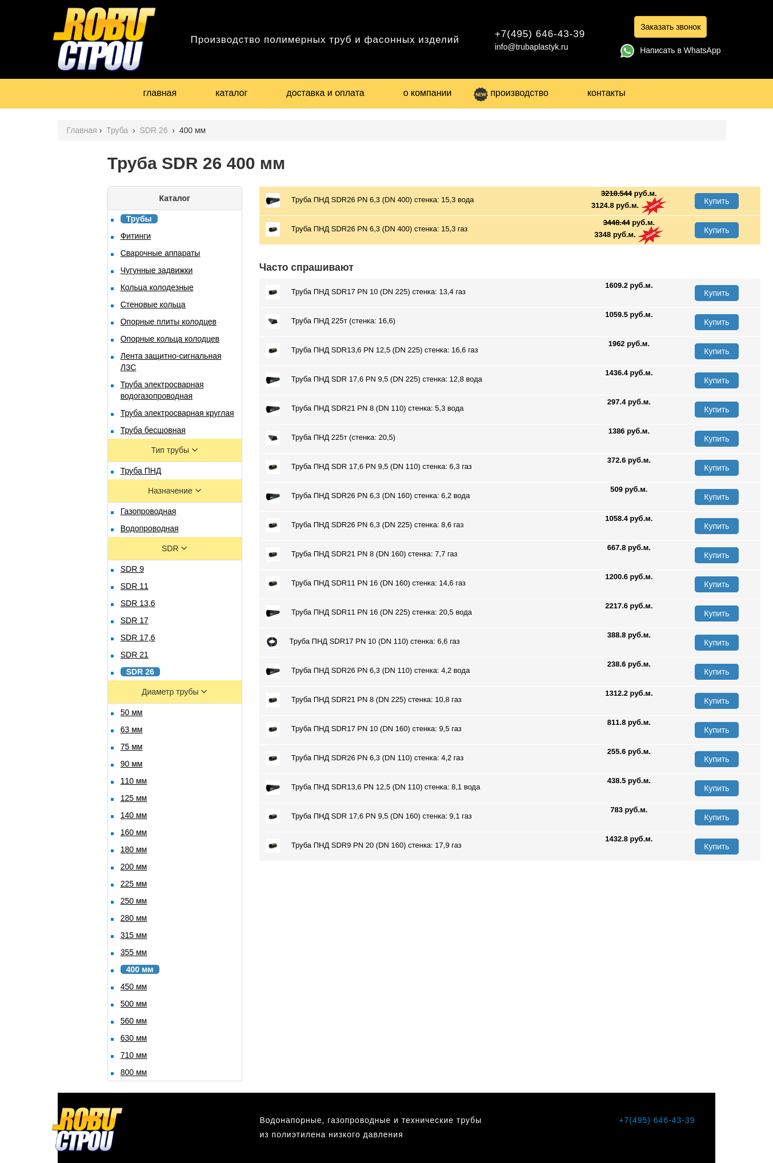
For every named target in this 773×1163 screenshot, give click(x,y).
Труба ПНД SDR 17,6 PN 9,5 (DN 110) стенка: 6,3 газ (369, 467)
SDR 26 (154, 130)
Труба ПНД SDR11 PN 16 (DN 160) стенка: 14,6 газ (366, 583)
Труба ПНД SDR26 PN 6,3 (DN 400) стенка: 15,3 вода (370, 200)
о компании (427, 93)
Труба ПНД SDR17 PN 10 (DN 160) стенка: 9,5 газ (364, 729)
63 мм (132, 729)
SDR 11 (135, 586)
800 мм (134, 1072)
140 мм (134, 815)
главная (160, 93)
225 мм (134, 883)
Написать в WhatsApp (670, 50)
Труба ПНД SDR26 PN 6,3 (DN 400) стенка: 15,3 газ (367, 229)
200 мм (134, 866)
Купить (716, 201)
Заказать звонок (670, 26)
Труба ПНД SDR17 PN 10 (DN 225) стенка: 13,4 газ (366, 292)
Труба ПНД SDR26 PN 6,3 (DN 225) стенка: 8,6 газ (365, 525)
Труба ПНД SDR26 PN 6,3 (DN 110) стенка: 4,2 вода (368, 671)
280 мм (134, 918)
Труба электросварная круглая (177, 413)
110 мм (134, 780)
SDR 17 (135, 620)
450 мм (134, 986)
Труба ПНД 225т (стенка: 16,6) (330, 321)
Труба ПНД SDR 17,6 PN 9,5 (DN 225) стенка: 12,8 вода (374, 379)
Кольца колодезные (157, 287)
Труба (118, 130)
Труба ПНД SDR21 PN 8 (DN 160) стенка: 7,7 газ (362, 554)
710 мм (134, 1055)
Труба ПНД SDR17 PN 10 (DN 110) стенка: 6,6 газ (363, 642)
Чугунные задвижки (157, 270)
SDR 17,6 (138, 637)
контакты (606, 93)
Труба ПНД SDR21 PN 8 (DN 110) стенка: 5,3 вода (365, 409)
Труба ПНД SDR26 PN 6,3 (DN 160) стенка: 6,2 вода (368, 496)
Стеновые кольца (153, 304)
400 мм (140, 969)
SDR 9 (132, 569)
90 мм (132, 763)
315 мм (134, 935)
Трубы (139, 218)
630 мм (134, 1037)
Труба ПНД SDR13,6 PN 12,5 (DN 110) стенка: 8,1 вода (373, 787)
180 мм (134, 849)
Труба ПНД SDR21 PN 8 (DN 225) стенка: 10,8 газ (364, 700)
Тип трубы (171, 450)
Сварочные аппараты (161, 253)
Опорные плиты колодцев (169, 321)
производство (511, 93)
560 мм (134, 1020)
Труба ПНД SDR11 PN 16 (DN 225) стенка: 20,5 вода (369, 612)
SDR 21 (135, 654)
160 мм (134, 832)
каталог (231, 93)
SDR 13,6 (138, 603)
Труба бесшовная (153, 430)
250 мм (134, 900)
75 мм (132, 746)
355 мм (134, 952)
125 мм (134, 798)
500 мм (134, 1003)
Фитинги (136, 235)
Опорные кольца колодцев (170, 338)
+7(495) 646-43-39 (540, 34)
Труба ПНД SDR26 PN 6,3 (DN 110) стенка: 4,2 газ (365, 758)
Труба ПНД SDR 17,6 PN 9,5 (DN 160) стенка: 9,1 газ (369, 816)
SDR (171, 548)
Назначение (171, 490)
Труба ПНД (141, 470)
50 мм (132, 712)
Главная (81, 130)
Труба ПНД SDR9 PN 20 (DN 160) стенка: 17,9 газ (364, 846)
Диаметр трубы (171, 691)
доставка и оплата (325, 93)
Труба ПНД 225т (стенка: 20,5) (330, 438)
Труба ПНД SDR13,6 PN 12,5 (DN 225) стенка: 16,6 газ (372, 350)
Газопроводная (149, 511)
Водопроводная (150, 528)
